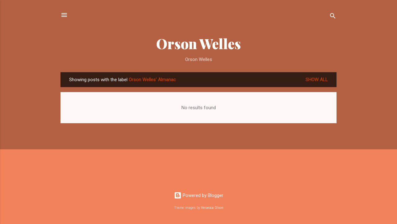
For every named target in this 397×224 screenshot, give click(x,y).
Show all (317, 79)
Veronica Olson (212, 208)
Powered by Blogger (198, 195)
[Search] (333, 16)
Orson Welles (198, 43)
